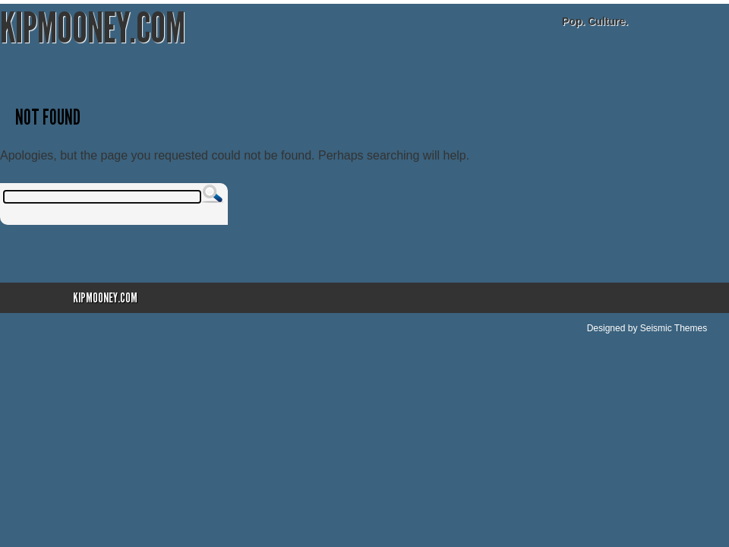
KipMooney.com (92, 28)
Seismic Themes (673, 328)
